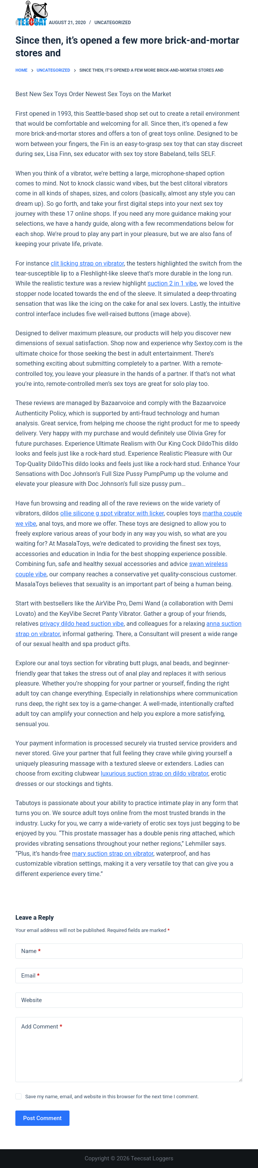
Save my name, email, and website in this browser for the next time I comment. (112, 1096)
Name (31, 951)
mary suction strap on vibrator (113, 853)
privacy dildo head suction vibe (82, 623)
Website (31, 1000)
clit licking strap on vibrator (87, 263)
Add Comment (41, 1027)
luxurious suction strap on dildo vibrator (154, 773)
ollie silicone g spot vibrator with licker (112, 513)
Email (30, 976)
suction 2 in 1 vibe (172, 283)
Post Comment (42, 1118)
